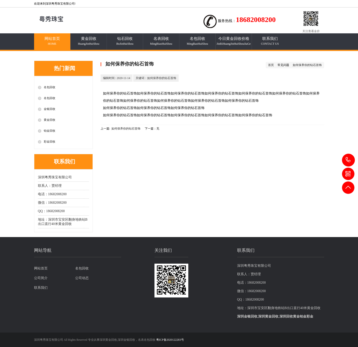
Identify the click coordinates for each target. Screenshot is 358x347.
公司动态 (82, 278)
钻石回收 (125, 41)
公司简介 (41, 278)
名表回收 (161, 41)
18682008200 (348, 160)
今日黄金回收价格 (234, 41)
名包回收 (197, 41)
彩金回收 (49, 141)
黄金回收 (89, 41)
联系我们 (270, 41)
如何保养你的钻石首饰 (307, 65)
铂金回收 (49, 130)
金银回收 (49, 109)
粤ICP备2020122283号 (170, 339)
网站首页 (52, 41)
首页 (271, 65)
